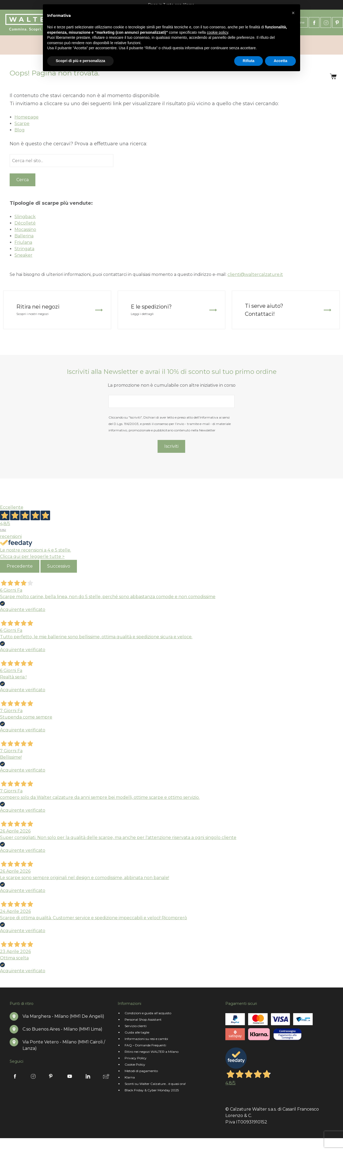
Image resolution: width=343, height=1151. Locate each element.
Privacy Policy (136, 1058)
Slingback (25, 216)
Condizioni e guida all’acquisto (148, 1013)
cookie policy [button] (217, 32)
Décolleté (25, 223)
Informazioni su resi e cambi (146, 1039)
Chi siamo (16, 45)
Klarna (130, 1077)
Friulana (23, 242)
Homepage (26, 117)
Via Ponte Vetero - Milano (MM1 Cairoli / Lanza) (64, 1045)
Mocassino (25, 229)
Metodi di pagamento (141, 1071)
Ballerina (23, 235)
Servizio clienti (136, 1026)
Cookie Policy (135, 1064)
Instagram (325, 22)
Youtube (69, 1076)
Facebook (314, 22)
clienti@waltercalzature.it (255, 274)
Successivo (58, 566)
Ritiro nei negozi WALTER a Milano (151, 1052)
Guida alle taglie (137, 1032)
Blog (19, 129)
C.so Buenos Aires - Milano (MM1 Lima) (62, 1029)
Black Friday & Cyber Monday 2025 (152, 1090)
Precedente (20, 566)
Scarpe (21, 123)
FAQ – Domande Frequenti (145, 1045)
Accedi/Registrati (309, 45)
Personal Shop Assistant (143, 1019)
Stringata (24, 248)
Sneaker (23, 255)
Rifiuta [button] (249, 61)
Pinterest (337, 22)
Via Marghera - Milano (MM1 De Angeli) (63, 1016)
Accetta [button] (280, 61)
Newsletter (106, 1076)
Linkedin (88, 1076)
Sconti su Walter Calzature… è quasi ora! (155, 1084)
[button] (293, 13)
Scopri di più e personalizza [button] (80, 61)
